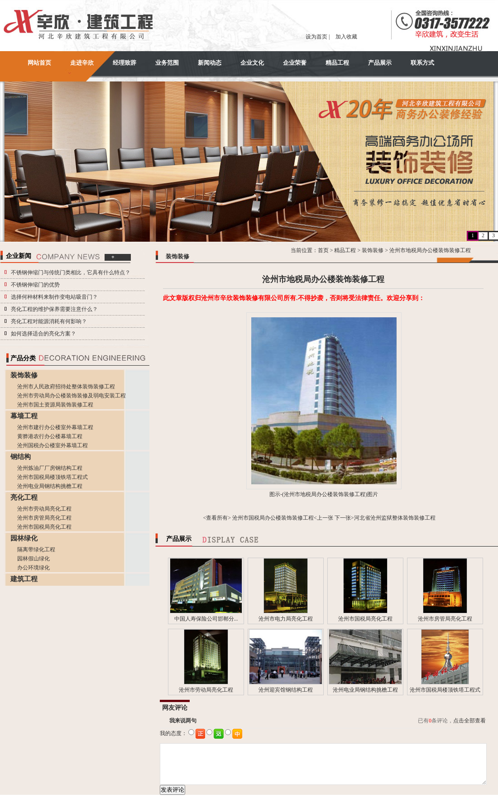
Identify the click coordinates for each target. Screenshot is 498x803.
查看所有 (217, 518)
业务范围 (167, 62)
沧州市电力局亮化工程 (286, 619)
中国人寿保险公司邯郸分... (206, 619)
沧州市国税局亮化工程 (44, 527)
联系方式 (422, 62)
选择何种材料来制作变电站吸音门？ (54, 297)
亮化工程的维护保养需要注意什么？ (54, 309)
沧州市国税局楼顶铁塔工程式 (52, 477)
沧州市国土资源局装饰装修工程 (55, 405)
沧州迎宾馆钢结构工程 (286, 690)
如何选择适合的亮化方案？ (43, 333)
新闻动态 (209, 62)
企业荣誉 (294, 62)
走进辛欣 (82, 62)
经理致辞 (124, 62)
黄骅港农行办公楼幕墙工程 (49, 436)
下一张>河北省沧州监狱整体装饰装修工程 (385, 518)
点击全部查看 (469, 720)
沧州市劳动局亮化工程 (44, 509)
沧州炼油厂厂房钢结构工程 (49, 468)
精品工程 (337, 62)
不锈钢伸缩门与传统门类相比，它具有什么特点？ (70, 272)
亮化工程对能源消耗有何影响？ (49, 321)
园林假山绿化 (33, 558)
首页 (323, 250)
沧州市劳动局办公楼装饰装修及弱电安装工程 (71, 395)
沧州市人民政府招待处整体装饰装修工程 (66, 386)
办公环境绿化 (33, 567)
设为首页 (316, 36)
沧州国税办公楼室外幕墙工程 (52, 445)
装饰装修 (372, 250)
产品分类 (23, 358)
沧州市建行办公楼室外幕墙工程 (55, 427)
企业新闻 (18, 256)
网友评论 (174, 707)
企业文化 (252, 62)
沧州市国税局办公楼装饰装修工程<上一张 (282, 518)
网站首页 (39, 62)
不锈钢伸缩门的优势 (35, 285)
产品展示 (380, 62)
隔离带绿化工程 (36, 549)
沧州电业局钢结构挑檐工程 (49, 486)
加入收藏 (346, 36)
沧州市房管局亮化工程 (44, 518)
